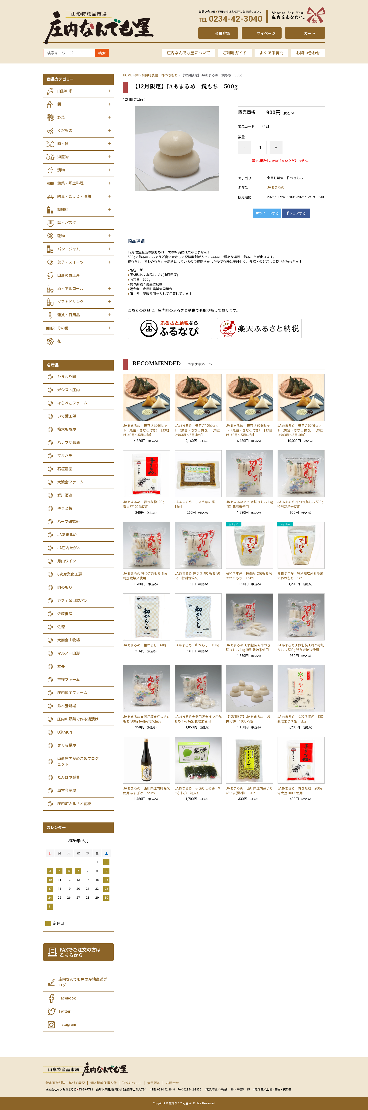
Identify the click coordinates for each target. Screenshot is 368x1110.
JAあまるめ (275, 187)
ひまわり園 (66, 377)
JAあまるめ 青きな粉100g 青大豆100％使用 (145, 504)
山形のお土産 (68, 275)
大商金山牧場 (68, 640)
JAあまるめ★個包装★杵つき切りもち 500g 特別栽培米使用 (300, 647)
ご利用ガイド (235, 53)
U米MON (64, 732)
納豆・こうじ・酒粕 (74, 196)
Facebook (67, 998)
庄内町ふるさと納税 (74, 804)
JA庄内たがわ (69, 548)
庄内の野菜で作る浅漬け (78, 719)
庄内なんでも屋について (188, 53)
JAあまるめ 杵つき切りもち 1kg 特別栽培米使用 (249, 504)
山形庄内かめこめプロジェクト (78, 761)
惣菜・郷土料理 (70, 183)
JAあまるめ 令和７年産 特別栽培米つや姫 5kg (300, 719)
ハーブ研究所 (68, 521)
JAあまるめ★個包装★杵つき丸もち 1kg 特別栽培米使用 (197, 719)
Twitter (64, 1011)
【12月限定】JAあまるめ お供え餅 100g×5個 (248, 719)
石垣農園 (64, 469)
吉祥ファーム (68, 679)
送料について (132, 1083)
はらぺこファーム (72, 403)
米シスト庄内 (68, 390)
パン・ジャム (68, 249)
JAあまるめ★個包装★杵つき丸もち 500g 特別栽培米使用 (146, 719)
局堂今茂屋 (66, 790)
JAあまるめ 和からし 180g (196, 645)
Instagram (67, 1024)
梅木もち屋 (66, 429)
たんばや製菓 (68, 777)
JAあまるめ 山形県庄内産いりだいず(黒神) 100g (249, 790)
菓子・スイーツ (70, 262)
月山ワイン (66, 561)
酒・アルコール (70, 288)
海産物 (63, 157)
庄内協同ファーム (72, 693)
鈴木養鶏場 (66, 706)
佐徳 (61, 627)
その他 (63, 328)
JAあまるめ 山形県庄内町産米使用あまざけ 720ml (146, 790)
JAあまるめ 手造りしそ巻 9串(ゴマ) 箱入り (197, 790)
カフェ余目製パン (72, 600)
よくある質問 (271, 53)
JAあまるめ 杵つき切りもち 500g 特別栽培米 (197, 576)
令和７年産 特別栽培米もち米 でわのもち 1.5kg (249, 576)
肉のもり (64, 587)
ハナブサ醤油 (68, 442)
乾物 (61, 236)
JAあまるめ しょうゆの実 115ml (197, 504)
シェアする (296, 213)
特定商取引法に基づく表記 (65, 1083)
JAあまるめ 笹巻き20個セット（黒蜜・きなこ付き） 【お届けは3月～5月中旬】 (146, 430)
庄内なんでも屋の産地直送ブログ (82, 982)
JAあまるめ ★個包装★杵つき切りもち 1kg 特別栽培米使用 (248, 647)
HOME (127, 75)
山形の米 (64, 91)
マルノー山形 (68, 653)
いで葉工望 (66, 416)
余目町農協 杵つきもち (160, 75)
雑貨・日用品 (68, 315)
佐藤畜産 (64, 614)
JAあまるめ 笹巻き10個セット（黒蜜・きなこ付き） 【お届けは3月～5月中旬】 (197, 430)
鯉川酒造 (64, 495)
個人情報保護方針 (103, 1083)
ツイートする (267, 213)
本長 (61, 666)
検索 (102, 53)
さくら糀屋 (66, 745)
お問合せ (172, 1083)
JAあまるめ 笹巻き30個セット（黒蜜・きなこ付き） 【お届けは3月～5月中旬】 (249, 430)
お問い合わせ (308, 53)
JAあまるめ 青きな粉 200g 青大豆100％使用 (301, 790)
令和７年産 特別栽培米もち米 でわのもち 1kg (301, 576)
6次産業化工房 (69, 574)
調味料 (63, 209)
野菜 (61, 117)
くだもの (64, 130)
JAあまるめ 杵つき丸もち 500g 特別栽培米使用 (300, 504)
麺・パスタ (66, 223)
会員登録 (222, 33)
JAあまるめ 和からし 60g (144, 645)
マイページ (266, 33)
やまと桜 (64, 508)
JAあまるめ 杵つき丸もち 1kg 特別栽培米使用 (145, 576)
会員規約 (153, 1083)
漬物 (61, 170)
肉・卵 (63, 144)
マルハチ (64, 456)
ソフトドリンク (70, 302)
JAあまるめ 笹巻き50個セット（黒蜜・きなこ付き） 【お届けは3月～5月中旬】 (300, 430)
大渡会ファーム (70, 482)
